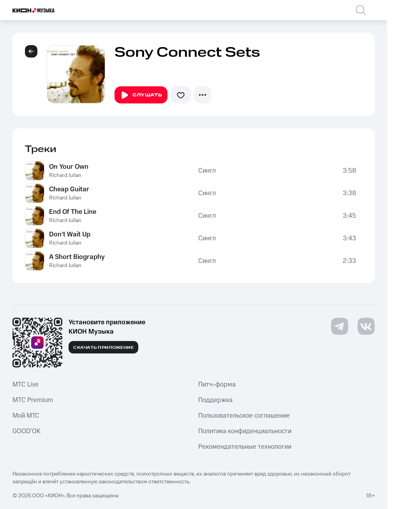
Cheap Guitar (69, 189)
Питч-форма (217, 384)
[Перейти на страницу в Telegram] (339, 326)
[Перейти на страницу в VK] (366, 326)
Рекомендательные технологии (244, 446)
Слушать (141, 95)
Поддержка (215, 400)
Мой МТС (25, 415)
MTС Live (25, 384)
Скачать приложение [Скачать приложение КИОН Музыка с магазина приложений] (103, 347)
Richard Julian (65, 175)
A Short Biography (77, 257)
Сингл (207, 170)
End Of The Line (72, 212)
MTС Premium (32, 400)
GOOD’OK (26, 431)
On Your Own (68, 166)
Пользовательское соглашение (244, 415)
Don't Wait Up (69, 234)
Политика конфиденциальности (244, 431)
